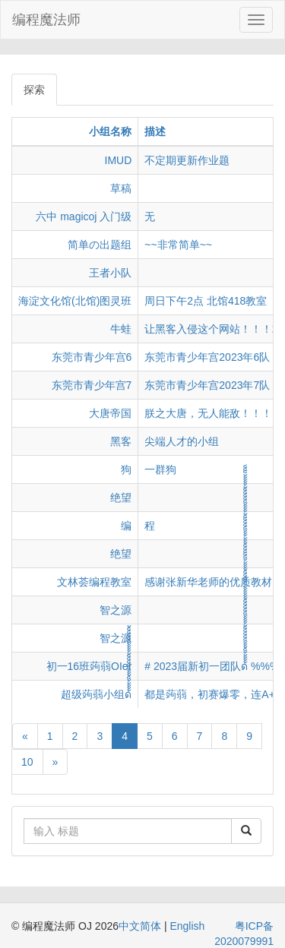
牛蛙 (120, 329)
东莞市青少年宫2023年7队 (207, 385)
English (186, 926)
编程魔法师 (46, 19)
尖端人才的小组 (181, 441)
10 (27, 762)
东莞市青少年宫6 (92, 357)
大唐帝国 (110, 413)
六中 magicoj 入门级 (83, 216)
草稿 (120, 188)
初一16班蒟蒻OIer (89, 666)
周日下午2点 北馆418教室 (205, 301)
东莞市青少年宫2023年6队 (207, 357)
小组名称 (110, 131)
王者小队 (110, 273)
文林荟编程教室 (94, 582)
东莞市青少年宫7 (92, 385)
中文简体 (141, 926)
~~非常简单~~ (178, 245)
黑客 (120, 441)
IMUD (118, 160)
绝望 (120, 497)
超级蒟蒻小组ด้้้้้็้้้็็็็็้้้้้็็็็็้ (96, 694)
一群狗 (160, 469)
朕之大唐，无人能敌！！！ (208, 413)
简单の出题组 (99, 245)
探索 (34, 90)
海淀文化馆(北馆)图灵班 (74, 301)
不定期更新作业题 (187, 160)
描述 (155, 131)
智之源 (115, 610)
